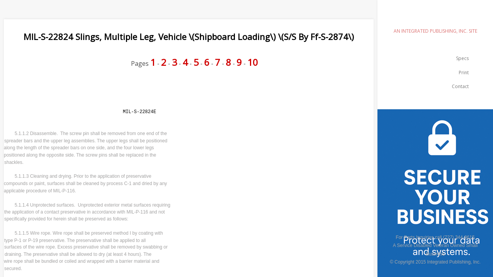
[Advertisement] (144, 93)
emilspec (435, 17)
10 (252, 62)
